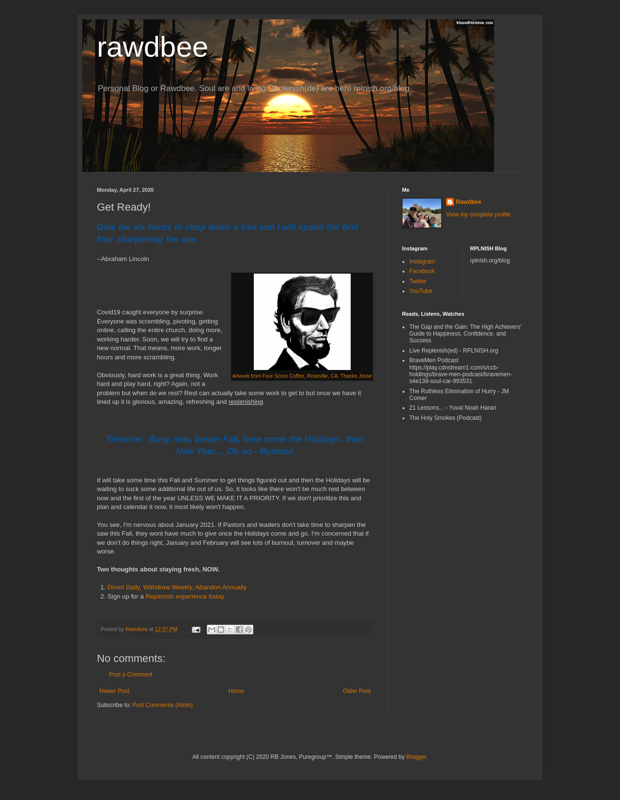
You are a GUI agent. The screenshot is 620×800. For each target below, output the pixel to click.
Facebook (422, 271)
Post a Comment (130, 674)
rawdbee (152, 47)
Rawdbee (468, 202)
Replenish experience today (184, 596)
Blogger (416, 757)
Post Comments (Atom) (162, 705)
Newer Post (114, 691)
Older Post (357, 691)
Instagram (422, 261)
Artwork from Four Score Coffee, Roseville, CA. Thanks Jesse (302, 376)
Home (236, 691)
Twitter (417, 281)
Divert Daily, (125, 587)
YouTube (420, 291)
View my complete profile (478, 214)
